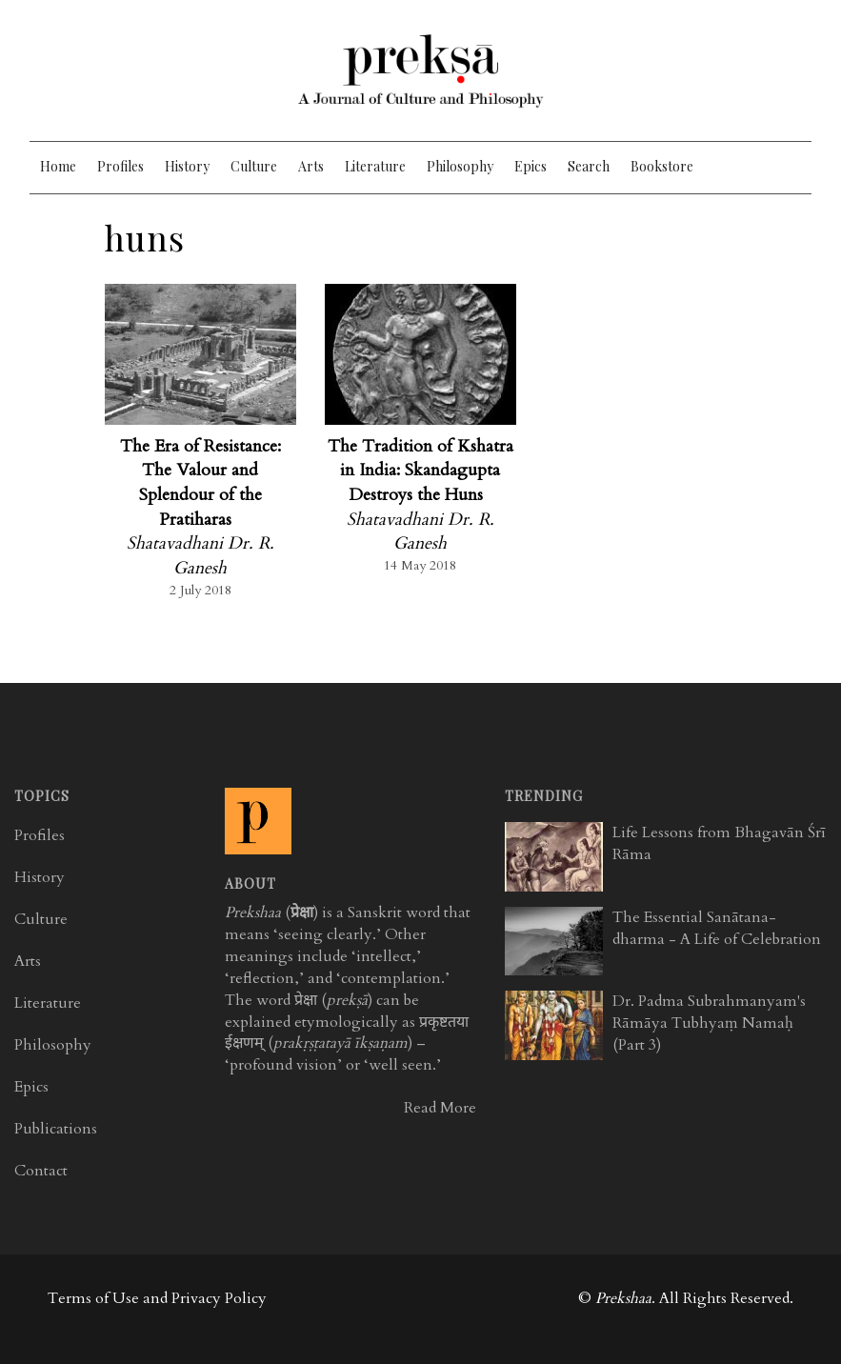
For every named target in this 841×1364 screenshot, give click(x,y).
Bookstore (662, 166)
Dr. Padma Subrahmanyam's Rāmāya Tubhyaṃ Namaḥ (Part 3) (709, 1023)
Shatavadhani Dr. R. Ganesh (200, 556)
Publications (55, 1128)
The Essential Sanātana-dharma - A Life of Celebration (716, 928)
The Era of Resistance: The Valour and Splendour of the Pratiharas (200, 483)
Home (58, 166)
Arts (311, 166)
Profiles (120, 166)
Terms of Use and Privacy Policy (157, 1298)
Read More (440, 1107)
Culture (253, 166)
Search (589, 166)
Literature (375, 166)
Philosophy (460, 166)
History (187, 166)
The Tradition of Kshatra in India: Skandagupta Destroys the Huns (420, 470)
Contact (41, 1170)
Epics (530, 166)
